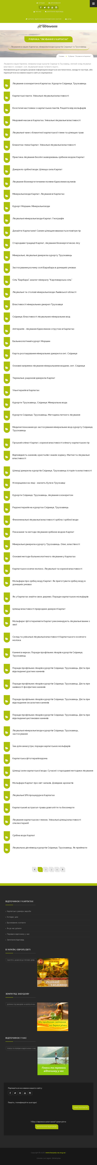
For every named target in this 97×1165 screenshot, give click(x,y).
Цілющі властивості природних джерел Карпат (38, 609)
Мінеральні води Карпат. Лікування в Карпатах (38, 194)
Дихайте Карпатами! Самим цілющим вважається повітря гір (46, 230)
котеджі (41, 3)
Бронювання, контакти (16, 923)
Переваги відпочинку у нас (18, 934)
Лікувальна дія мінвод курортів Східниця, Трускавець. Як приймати (49, 847)
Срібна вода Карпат (23, 835)
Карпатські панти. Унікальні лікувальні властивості (40, 95)
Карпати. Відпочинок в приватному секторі (43, 19)
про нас (37, 12)
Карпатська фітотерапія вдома (29, 758)
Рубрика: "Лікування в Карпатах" (79, 56)
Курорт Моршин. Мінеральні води (31, 206)
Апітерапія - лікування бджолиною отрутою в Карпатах (43, 329)
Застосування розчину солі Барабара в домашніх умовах (44, 267)
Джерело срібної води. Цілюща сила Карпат (37, 169)
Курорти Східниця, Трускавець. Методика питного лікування (46, 414)
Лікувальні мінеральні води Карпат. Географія (38, 218)
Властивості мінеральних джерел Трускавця (37, 304)
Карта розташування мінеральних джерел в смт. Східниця (44, 353)
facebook (10, 1093)
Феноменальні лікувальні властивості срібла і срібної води (45, 519)
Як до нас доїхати (14, 928)
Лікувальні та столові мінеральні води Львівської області (44, 292)
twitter (15, 1093)
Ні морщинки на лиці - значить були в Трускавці (38, 483)
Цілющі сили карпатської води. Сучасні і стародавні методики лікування (52, 770)
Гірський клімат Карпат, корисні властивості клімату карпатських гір (51, 442)
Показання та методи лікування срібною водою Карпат (43, 532)
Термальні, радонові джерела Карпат (33, 378)
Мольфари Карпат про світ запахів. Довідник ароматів (42, 783)
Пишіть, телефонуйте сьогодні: (22, 1103)
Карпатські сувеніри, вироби (19, 911)
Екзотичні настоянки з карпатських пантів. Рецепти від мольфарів (49, 108)
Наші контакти (81, 1107)
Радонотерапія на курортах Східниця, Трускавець (40, 507)
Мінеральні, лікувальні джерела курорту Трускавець (42, 255)
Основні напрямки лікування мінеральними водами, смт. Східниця (48, 365)
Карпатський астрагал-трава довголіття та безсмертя (43, 807)
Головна (61, 56)
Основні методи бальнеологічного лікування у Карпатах (43, 556)
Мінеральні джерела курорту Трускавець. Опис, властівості (46, 544)
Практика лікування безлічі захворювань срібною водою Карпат (48, 157)
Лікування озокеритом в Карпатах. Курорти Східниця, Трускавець (49, 83)
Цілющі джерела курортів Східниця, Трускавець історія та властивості (52, 470)
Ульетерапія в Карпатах (25, 390)
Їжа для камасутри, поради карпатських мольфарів (41, 746)
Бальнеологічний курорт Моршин (31, 341)
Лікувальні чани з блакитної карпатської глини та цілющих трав (48, 132)
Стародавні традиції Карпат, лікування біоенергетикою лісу (46, 243)
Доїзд (68, 19)
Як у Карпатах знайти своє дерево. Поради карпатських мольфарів (50, 596)
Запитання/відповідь (54, 12)
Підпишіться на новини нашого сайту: (25, 1088)
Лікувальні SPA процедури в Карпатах (33, 795)
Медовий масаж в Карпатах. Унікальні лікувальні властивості (46, 120)
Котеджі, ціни (12, 917)
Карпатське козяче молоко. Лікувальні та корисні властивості (47, 568)
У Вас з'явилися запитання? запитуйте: (48, 1122)
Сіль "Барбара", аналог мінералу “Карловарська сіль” (42, 280)
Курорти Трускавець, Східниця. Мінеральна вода (39, 402)
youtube (25, 1093)
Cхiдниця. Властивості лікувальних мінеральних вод (41, 316)
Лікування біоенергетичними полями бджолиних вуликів (44, 181)
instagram (30, 1093)
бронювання (55, 3)
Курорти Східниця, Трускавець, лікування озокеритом (42, 495)
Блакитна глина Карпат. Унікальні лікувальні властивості (44, 145)
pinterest (20, 1093)
